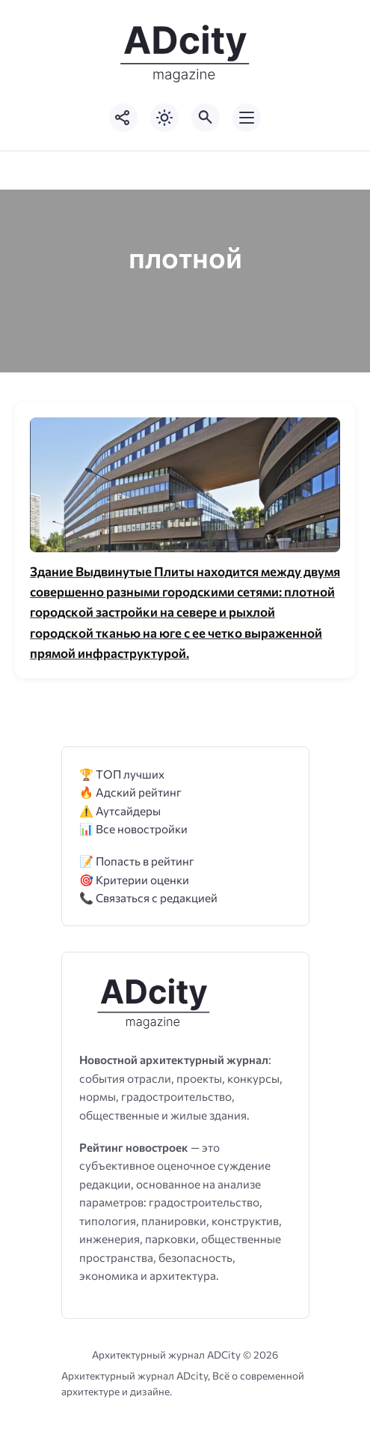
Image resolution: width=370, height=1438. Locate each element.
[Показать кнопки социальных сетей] (123, 117)
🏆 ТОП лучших (121, 774)
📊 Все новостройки (133, 828)
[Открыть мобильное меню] (246, 117)
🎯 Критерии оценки (134, 879)
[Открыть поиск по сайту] (205, 117)
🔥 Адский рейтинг (130, 792)
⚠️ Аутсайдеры (120, 810)
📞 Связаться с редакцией (148, 897)
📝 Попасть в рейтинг (136, 861)
